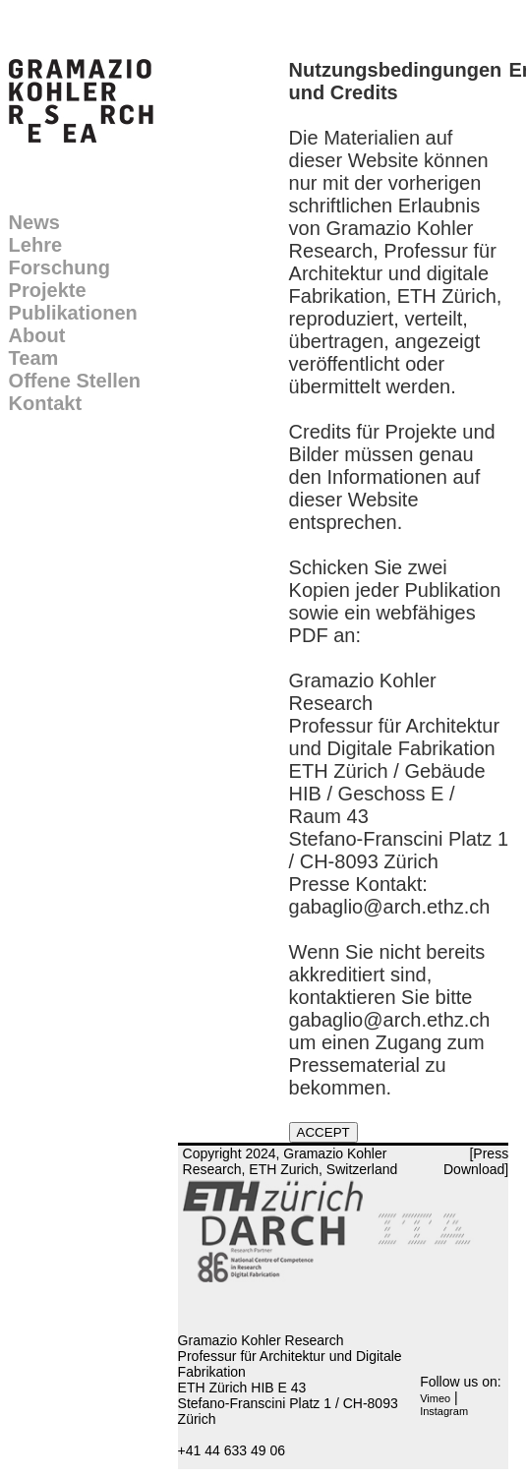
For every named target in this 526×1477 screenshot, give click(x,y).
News (34, 222)
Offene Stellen (75, 380)
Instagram (444, 1411)
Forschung (59, 267)
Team (34, 358)
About (37, 335)
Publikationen (73, 313)
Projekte (48, 290)
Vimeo (435, 1398)
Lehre (35, 245)
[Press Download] (475, 1161)
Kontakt (45, 403)
